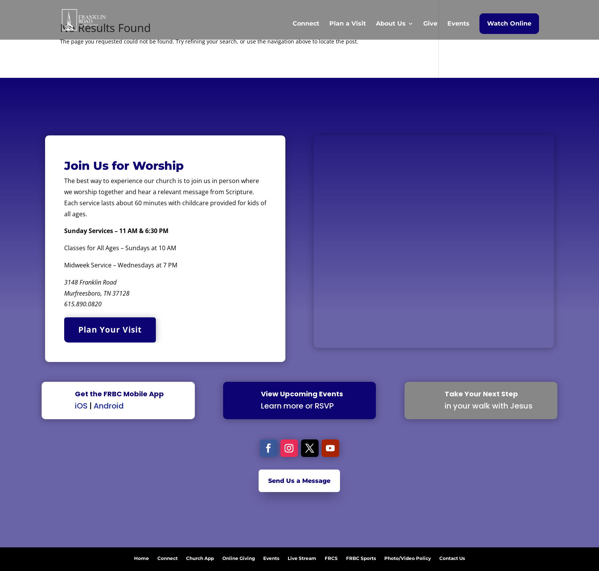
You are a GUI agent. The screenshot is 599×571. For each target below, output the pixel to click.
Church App (200, 556)
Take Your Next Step (481, 394)
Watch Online (509, 23)
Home (141, 556)
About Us (391, 24)
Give (430, 24)
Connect (306, 24)
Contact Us (452, 556)
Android (109, 406)
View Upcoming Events (302, 394)
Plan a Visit (347, 24)
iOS (81, 406)
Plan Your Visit (110, 329)
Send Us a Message (299, 480)
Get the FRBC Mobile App (119, 394)
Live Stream (302, 556)
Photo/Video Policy (407, 556)
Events (458, 24)
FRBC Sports (361, 556)
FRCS (331, 556)
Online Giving (238, 556)
